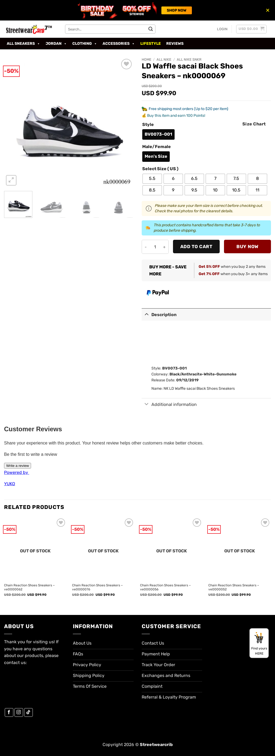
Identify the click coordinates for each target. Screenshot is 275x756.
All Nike (164, 59)
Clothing (84, 43)
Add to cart (196, 246)
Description (159, 314)
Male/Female (156, 147)
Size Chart (254, 123)
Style (148, 124)
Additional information (169, 404)
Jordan (56, 43)
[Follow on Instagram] (18, 712)
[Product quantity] (155, 247)
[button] (222, 29)
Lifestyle (150, 43)
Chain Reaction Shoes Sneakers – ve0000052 (233, 587)
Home (146, 59)
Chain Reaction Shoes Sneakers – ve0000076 (97, 587)
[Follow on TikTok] (28, 712)
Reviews (175, 43)
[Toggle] (146, 314)
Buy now (247, 246)
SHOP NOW (176, 10)
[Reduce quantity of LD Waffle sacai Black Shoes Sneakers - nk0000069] (146, 247)
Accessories (119, 43)
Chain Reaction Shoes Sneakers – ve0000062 (29, 587)
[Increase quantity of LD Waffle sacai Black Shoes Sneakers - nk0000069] (164, 247)
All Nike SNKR (189, 59)
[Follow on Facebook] (9, 712)
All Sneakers (23, 43)
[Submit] (150, 29)
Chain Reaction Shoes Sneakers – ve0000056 (165, 587)
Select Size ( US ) (160, 169)
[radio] (158, 134)
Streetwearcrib (156, 744)
